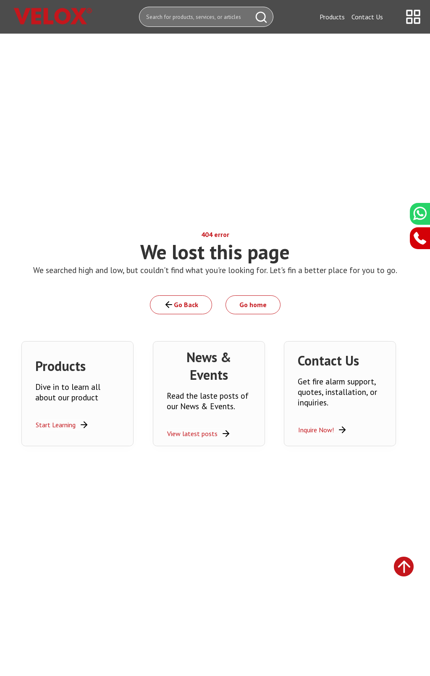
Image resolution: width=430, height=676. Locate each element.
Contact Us (367, 17)
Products (332, 17)
